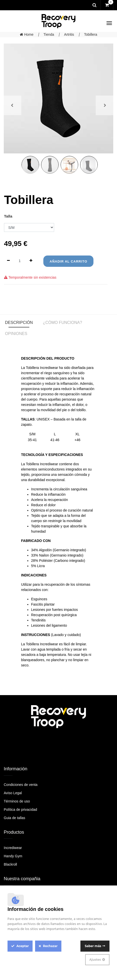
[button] (12, 105)
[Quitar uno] (8, 261)
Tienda (49, 34)
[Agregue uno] (31, 261)
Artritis (69, 34)
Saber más (93, 946)
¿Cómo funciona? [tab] (62, 322)
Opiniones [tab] (16, 333)
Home (26, 34)
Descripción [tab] (19, 322)
